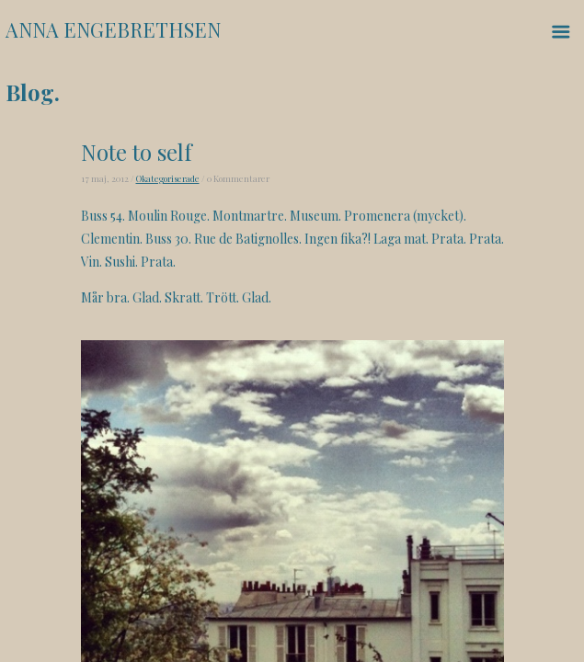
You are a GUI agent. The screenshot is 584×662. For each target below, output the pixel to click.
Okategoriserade (168, 178)
